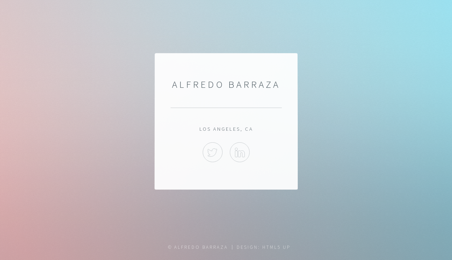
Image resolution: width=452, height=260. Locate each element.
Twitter (212, 152)
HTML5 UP (276, 247)
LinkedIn (240, 152)
